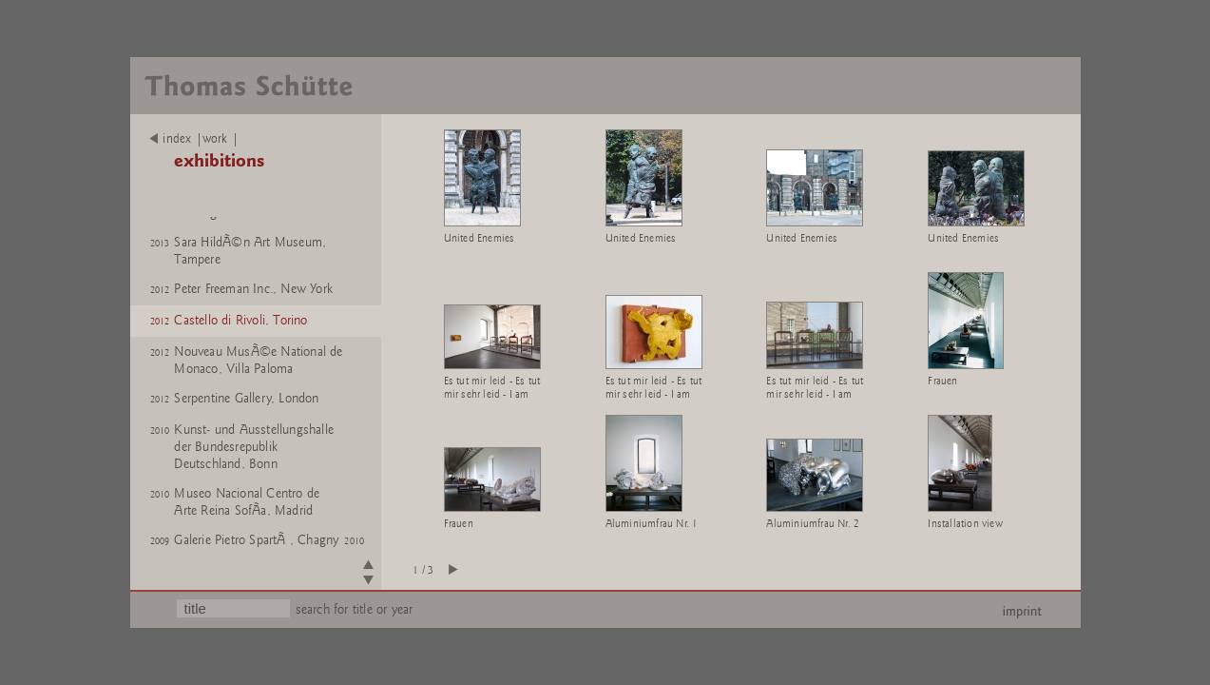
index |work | (194, 139)
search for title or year (354, 609)
